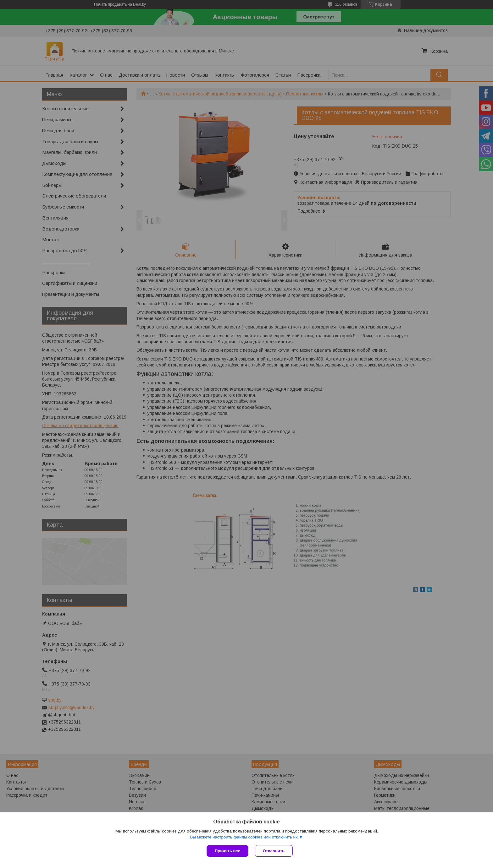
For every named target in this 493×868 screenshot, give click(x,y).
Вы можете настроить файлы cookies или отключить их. (244, 837)
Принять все (227, 851)
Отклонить (274, 851)
